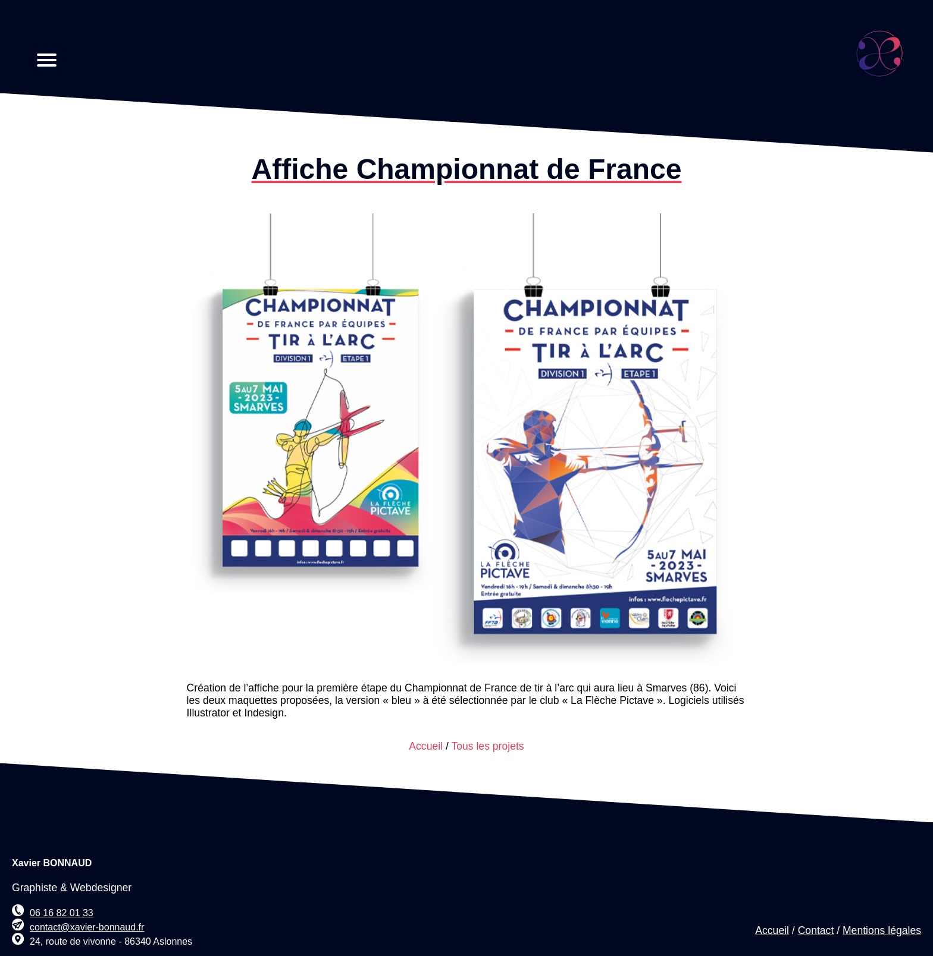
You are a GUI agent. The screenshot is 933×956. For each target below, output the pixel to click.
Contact (816, 930)
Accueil (426, 746)
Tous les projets (487, 746)
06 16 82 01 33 (61, 913)
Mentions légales (882, 930)
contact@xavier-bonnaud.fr (87, 927)
